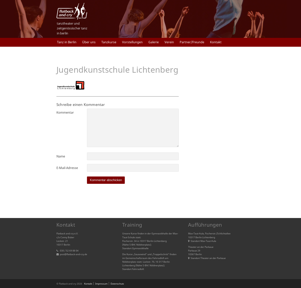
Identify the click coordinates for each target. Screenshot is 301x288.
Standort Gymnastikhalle (135, 248)
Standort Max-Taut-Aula (202, 241)
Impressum (101, 283)
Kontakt (216, 42)
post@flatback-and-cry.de (73, 254)
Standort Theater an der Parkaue (207, 258)
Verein (169, 42)
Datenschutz (117, 283)
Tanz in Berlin (66, 42)
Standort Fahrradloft (133, 269)
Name (60, 156)
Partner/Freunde (192, 42)
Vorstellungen (132, 42)
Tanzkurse (108, 42)
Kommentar (65, 112)
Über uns (89, 42)
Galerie (153, 42)
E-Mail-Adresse (67, 168)
